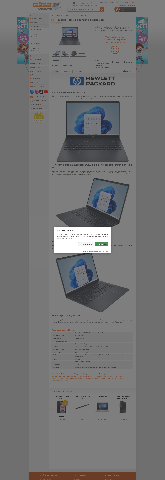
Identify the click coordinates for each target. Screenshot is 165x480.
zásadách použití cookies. (100, 251)
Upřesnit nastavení (86, 244)
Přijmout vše (101, 244)
